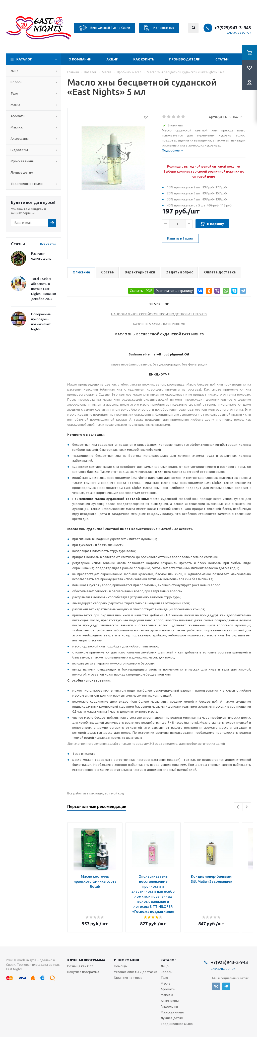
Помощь (120, 966)
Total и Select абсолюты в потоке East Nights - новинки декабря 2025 (43, 289)
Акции (112, 59)
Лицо (15, 70)
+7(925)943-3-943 (232, 27)
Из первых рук (159, 28)
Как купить (143, 59)
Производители (185, 59)
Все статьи (48, 244)
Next (246, 807)
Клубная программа (86, 960)
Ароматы (18, 116)
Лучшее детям (22, 172)
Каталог (24, 59)
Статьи (222, 59)
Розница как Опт (80, 966)
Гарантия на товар (128, 977)
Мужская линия (22, 161)
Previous (238, 807)
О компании (80, 59)
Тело (14, 93)
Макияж (17, 127)
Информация (126, 960)
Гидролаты (19, 150)
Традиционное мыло (27, 183)
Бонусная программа (83, 972)
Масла (15, 104)
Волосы (16, 82)
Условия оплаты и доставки (135, 972)
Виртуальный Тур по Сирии (104, 28)
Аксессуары (20, 138)
